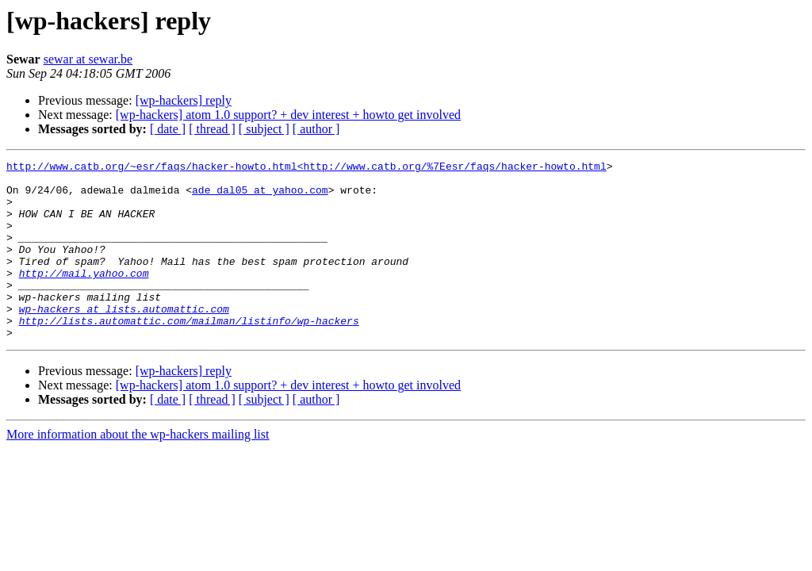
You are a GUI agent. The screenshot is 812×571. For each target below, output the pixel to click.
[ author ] (316, 129)
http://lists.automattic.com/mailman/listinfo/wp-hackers (189, 354)
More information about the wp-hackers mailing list (137, 470)
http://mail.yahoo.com (84, 296)
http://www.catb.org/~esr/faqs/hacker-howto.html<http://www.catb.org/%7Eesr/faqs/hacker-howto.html (306, 168)
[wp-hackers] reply (184, 100)
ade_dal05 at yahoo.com (260, 197)
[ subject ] (264, 129)
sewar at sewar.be (88, 59)
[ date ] (168, 129)
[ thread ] (212, 129)
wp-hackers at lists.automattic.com (124, 339)
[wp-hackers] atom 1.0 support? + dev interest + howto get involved (288, 114)
